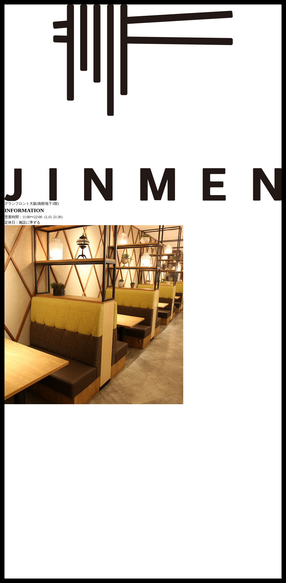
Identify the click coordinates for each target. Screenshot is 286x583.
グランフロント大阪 (20, 203)
